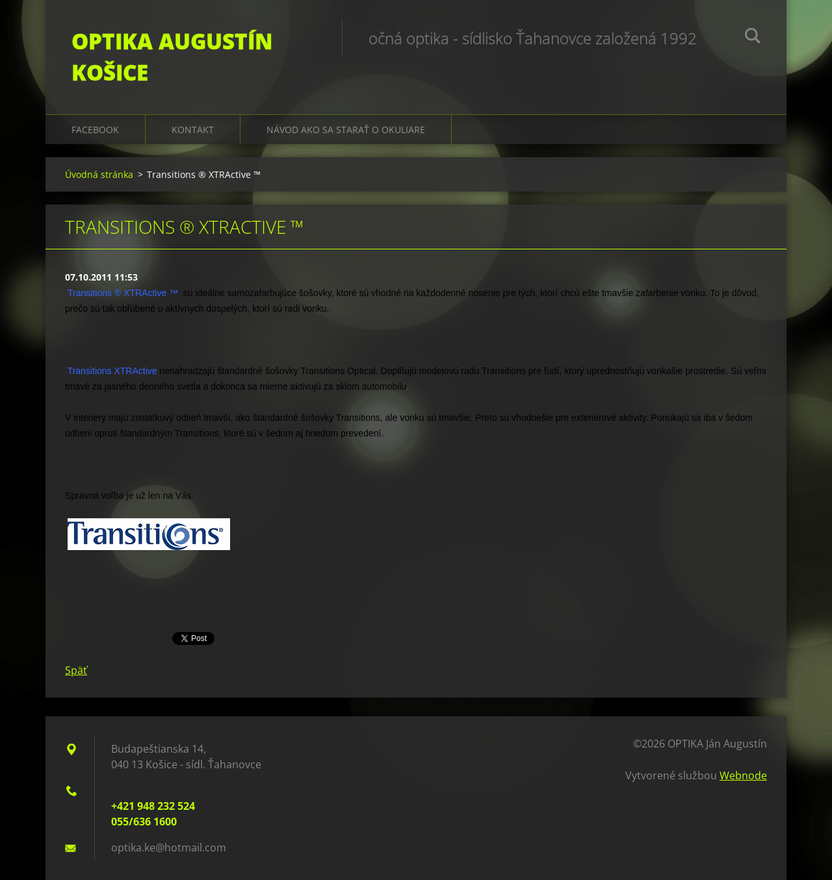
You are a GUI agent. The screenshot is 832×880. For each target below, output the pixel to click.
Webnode (743, 775)
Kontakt (193, 129)
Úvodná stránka (99, 174)
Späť (76, 670)
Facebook (95, 129)
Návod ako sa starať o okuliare (345, 129)
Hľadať (752, 37)
